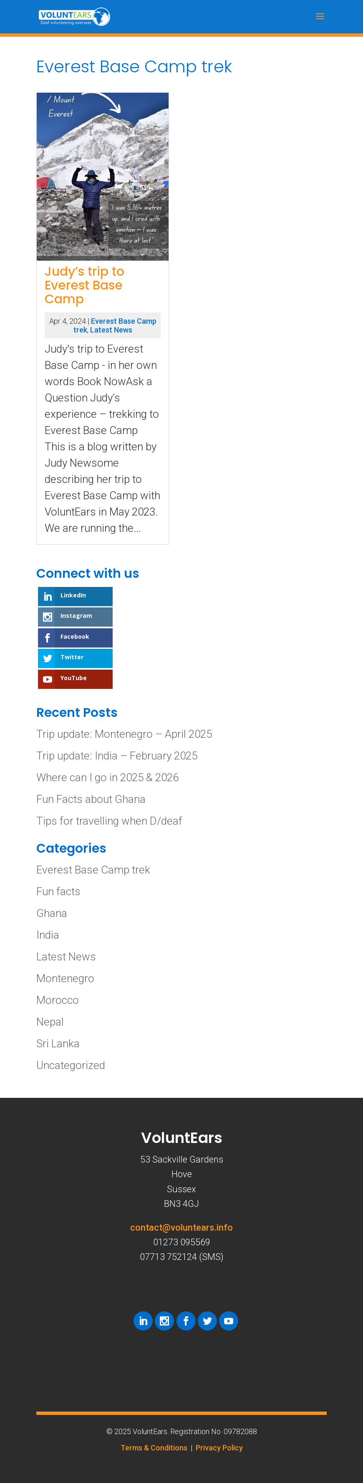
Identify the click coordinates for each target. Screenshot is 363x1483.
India (47, 935)
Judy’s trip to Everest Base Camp (84, 285)
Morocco (57, 1000)
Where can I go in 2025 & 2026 (107, 777)
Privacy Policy (219, 1447)
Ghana (51, 913)
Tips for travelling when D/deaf (109, 821)
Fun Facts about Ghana (91, 799)
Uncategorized (70, 1065)
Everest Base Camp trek (93, 869)
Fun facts (58, 891)
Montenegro (65, 978)
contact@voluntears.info (181, 1227)
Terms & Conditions (154, 1447)
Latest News (111, 329)
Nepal (50, 1022)
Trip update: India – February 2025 (116, 755)
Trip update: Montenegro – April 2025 (124, 734)
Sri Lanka (58, 1043)
